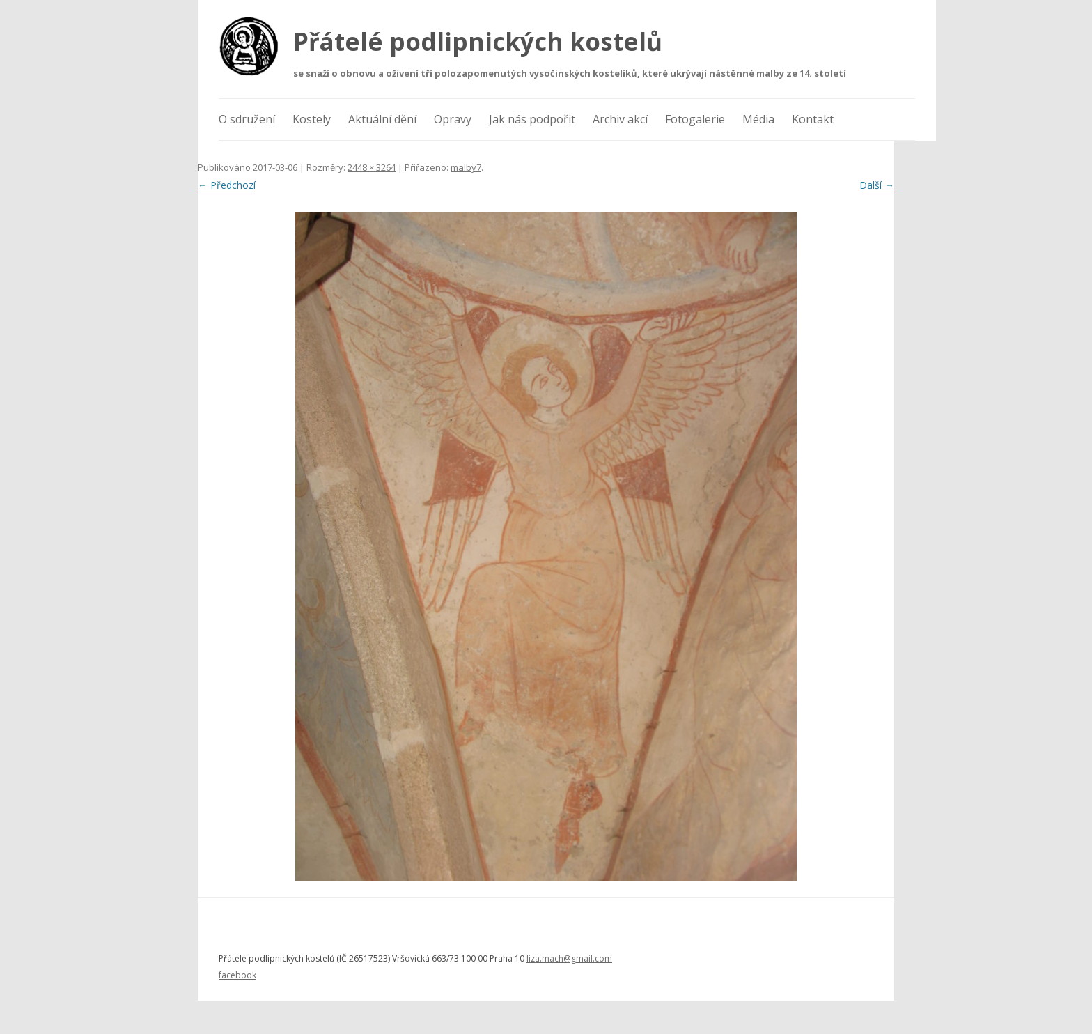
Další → (876, 185)
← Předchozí (227, 185)
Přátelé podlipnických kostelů (477, 41)
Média (758, 119)
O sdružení (247, 119)
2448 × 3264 (372, 167)
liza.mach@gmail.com (569, 958)
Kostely (311, 119)
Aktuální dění (382, 119)
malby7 (466, 167)
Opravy (452, 119)
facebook (237, 975)
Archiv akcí (620, 119)
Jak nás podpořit (532, 119)
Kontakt (813, 119)
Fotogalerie (695, 119)
